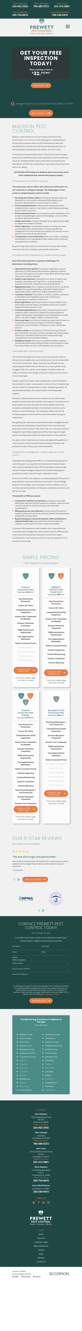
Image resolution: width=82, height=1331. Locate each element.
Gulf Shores (50, 1068)
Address (15, 957)
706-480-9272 (41, 6)
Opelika (23, 1082)
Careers (41, 1250)
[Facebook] (38, 1202)
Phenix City (24, 1086)
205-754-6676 (20, 15)
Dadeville (23, 1064)
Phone (14, 952)
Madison (23, 1075)
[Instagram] (48, 1202)
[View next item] (18, 879)
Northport (49, 1079)
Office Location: (17, 963)
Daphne (48, 1064)
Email (43, 952)
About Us (41, 1238)
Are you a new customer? (21, 969)
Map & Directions (41, 1124)
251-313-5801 (62, 6)
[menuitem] (15, 1276)
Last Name (45, 946)
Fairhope (23, 1068)
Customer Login (41, 1242)
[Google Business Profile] (33, 1202)
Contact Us (41, 1261)
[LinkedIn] (43, 1202)
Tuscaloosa (50, 1090)
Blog (41, 1254)
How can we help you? (20, 974)
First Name (16, 946)
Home (41, 1234)
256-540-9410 (60, 15)
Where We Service (41, 1246)
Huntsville (24, 1071)
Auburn (23, 1060)
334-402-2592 (20, 6)
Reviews (41, 1257)
